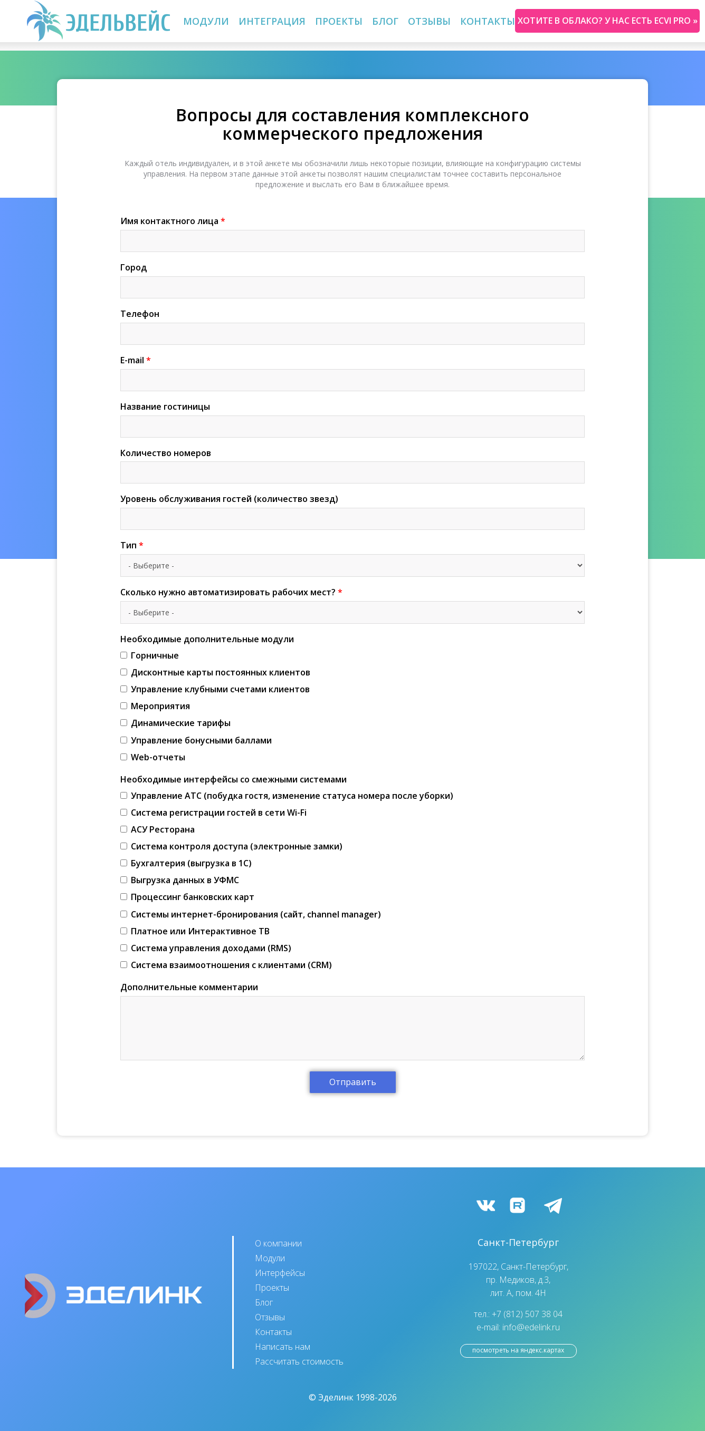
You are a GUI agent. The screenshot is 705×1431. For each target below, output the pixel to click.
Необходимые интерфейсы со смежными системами (233, 779)
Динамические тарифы (175, 723)
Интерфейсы (280, 1273)
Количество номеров (165, 453)
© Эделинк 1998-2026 (353, 1397)
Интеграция (272, 21)
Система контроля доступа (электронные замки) (231, 846)
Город (133, 267)
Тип (132, 545)
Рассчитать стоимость (299, 1361)
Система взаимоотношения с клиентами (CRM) (226, 965)
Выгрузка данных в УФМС (179, 880)
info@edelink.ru (531, 1327)
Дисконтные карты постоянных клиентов (215, 672)
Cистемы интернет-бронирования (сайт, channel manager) (250, 914)
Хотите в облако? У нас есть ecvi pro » (608, 20)
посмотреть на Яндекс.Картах (518, 1350)
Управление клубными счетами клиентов (215, 689)
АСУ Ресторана (157, 829)
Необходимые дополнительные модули (207, 639)
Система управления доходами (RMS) (205, 948)
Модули (206, 21)
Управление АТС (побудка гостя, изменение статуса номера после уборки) (286, 795)
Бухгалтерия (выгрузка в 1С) (186, 863)
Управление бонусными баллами (196, 740)
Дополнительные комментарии (189, 987)
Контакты (487, 21)
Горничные (149, 655)
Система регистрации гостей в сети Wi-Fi (213, 812)
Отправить (352, 1082)
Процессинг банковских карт (187, 897)
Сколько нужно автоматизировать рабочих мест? (231, 592)
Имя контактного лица (172, 221)
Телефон (139, 314)
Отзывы (429, 21)
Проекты (339, 21)
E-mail (135, 360)
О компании (278, 1243)
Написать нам (282, 1346)
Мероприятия (155, 706)
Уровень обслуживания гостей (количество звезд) (229, 499)
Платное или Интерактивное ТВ (195, 931)
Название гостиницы (165, 406)
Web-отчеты (152, 757)
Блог (385, 21)
